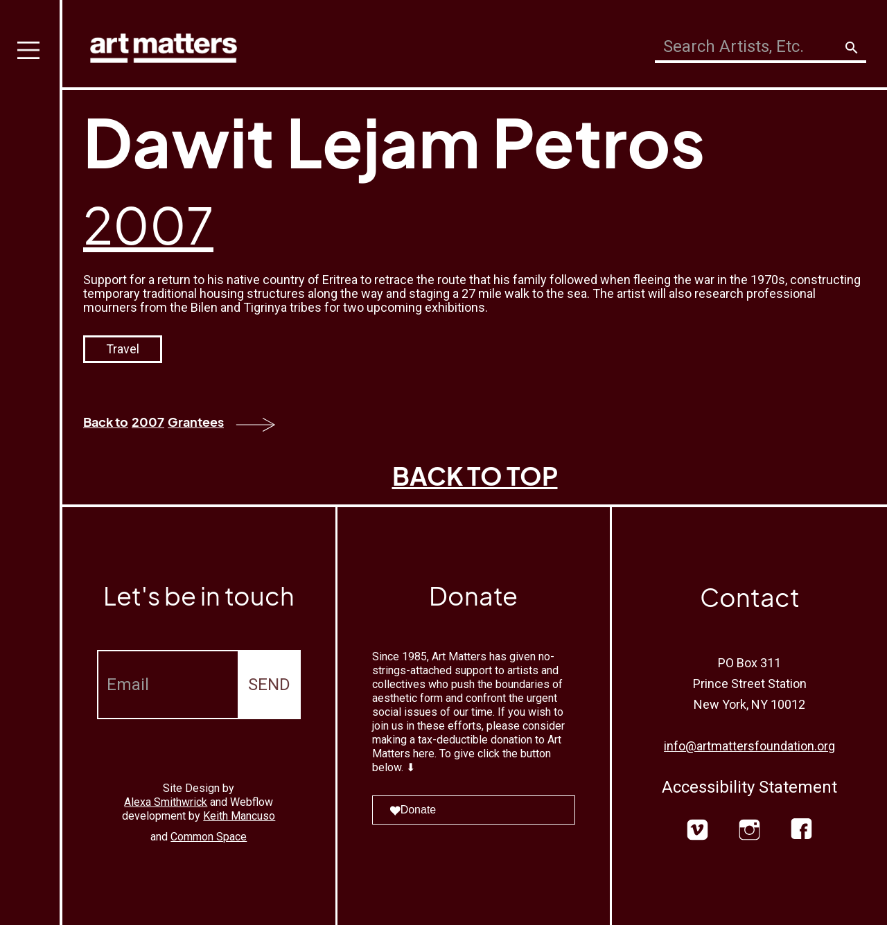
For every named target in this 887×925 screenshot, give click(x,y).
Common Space (208, 836)
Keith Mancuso (239, 815)
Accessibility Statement (749, 787)
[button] (31, 462)
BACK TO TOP (475, 475)
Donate (413, 810)
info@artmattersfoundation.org (749, 746)
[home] (163, 44)
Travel (122, 349)
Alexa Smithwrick (165, 802)
